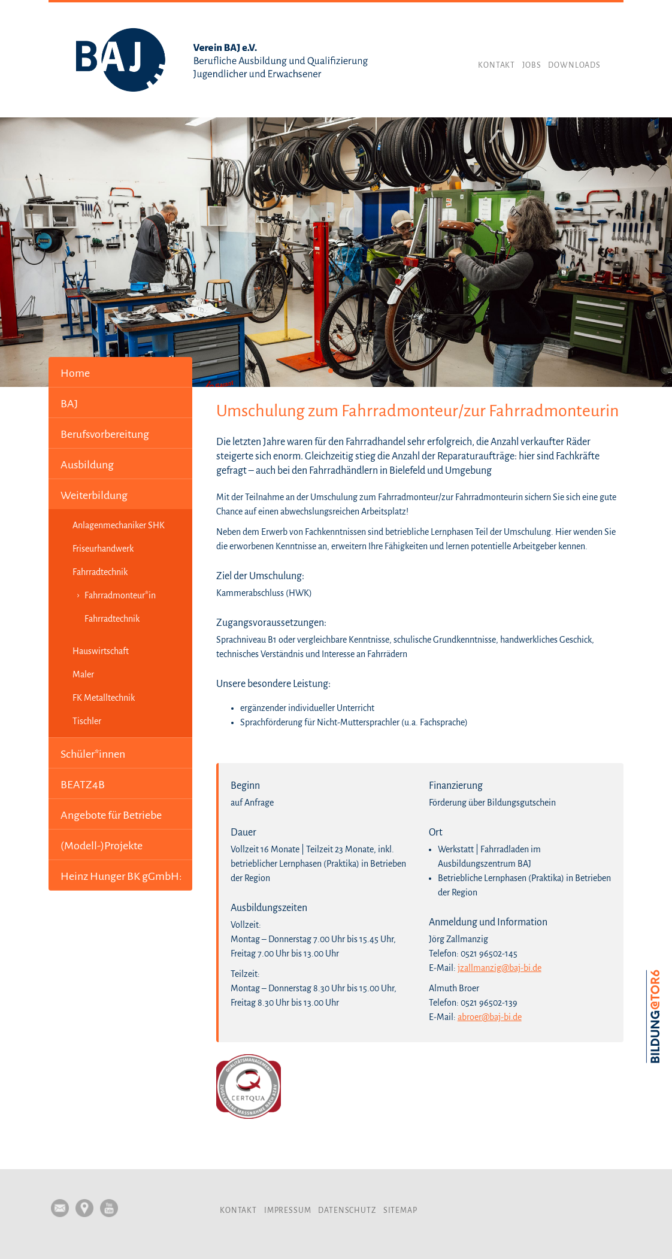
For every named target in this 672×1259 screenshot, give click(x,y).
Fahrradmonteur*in (120, 595)
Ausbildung (87, 465)
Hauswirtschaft (100, 651)
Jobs (531, 65)
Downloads (574, 65)
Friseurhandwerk (103, 548)
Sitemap (400, 1210)
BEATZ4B (82, 785)
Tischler (86, 721)
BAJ (69, 404)
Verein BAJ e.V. (222, 59)
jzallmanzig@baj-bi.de (499, 968)
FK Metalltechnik (103, 698)
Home (75, 373)
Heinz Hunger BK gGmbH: (121, 876)
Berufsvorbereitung (104, 434)
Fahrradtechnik (100, 572)
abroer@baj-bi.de (490, 1017)
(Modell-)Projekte (101, 846)
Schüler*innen (92, 754)
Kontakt (496, 65)
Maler (83, 674)
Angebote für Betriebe (111, 815)
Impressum (287, 1210)
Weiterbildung (94, 495)
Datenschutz (347, 1210)
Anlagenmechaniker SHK (118, 525)
